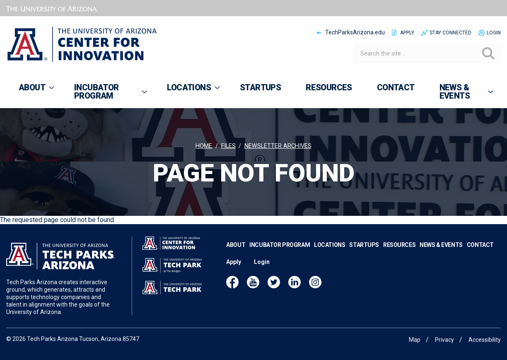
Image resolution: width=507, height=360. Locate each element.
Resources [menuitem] (329, 87)
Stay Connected (450, 33)
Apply (407, 33)
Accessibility (484, 339)
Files (228, 146)
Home (204, 146)
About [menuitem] (31, 91)
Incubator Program (279, 245)
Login (494, 33)
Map (414, 339)
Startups (364, 245)
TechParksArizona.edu (355, 32)
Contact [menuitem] (396, 87)
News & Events (441, 245)
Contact (480, 245)
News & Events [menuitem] (461, 95)
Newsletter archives (277, 146)
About (235, 245)
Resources (399, 245)
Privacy (444, 339)
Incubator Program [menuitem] (105, 95)
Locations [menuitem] (188, 91)
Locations (329, 245)
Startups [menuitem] (260, 87)
